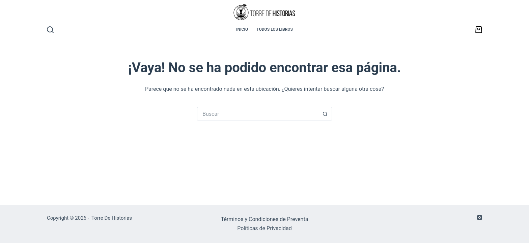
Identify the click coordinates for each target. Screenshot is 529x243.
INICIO (242, 29)
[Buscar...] (257, 113)
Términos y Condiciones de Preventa (264, 219)
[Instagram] (479, 217)
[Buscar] (50, 29)
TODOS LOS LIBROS (274, 29)
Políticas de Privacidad (264, 228)
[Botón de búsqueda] (325, 113)
